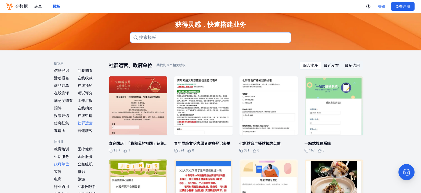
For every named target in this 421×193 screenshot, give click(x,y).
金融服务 (85, 156)
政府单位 (61, 164)
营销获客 (85, 130)
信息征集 (61, 123)
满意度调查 (63, 100)
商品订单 (61, 85)
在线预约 (85, 85)
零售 (57, 171)
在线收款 (85, 78)
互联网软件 (87, 186)
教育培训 (61, 149)
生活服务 (61, 156)
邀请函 (59, 130)
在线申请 (85, 115)
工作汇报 (85, 100)
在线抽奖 (85, 108)
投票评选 (61, 115)
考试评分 (85, 93)
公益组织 (85, 164)
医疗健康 (85, 149)
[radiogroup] (331, 65)
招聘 (57, 108)
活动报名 (61, 78)
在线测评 (61, 93)
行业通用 (61, 186)
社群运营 (85, 123)
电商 (57, 179)
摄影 (81, 171)
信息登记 (61, 70)
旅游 (81, 179)
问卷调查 (85, 70)
